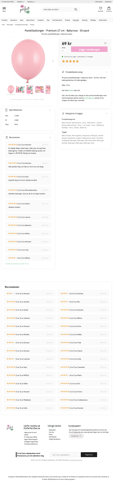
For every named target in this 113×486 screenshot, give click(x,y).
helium (71, 90)
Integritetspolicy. (76, 460)
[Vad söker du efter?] (60, 9)
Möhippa (93, 20)
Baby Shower (30, 20)
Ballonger (76, 20)
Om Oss (51, 432)
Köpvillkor (52, 430)
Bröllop (67, 20)
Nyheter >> (20, 2)
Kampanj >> (31, 2)
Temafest (4, 20)
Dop (48, 20)
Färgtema (41, 20)
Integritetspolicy (54, 439)
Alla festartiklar (57, 20)
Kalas (21, 20)
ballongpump (89, 98)
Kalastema (13, 20)
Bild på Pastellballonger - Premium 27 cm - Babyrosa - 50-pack (27, 99)
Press (51, 435)
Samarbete (52, 437)
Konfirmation (103, 20)
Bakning (84, 20)
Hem (3, 24)
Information (98, 2)
